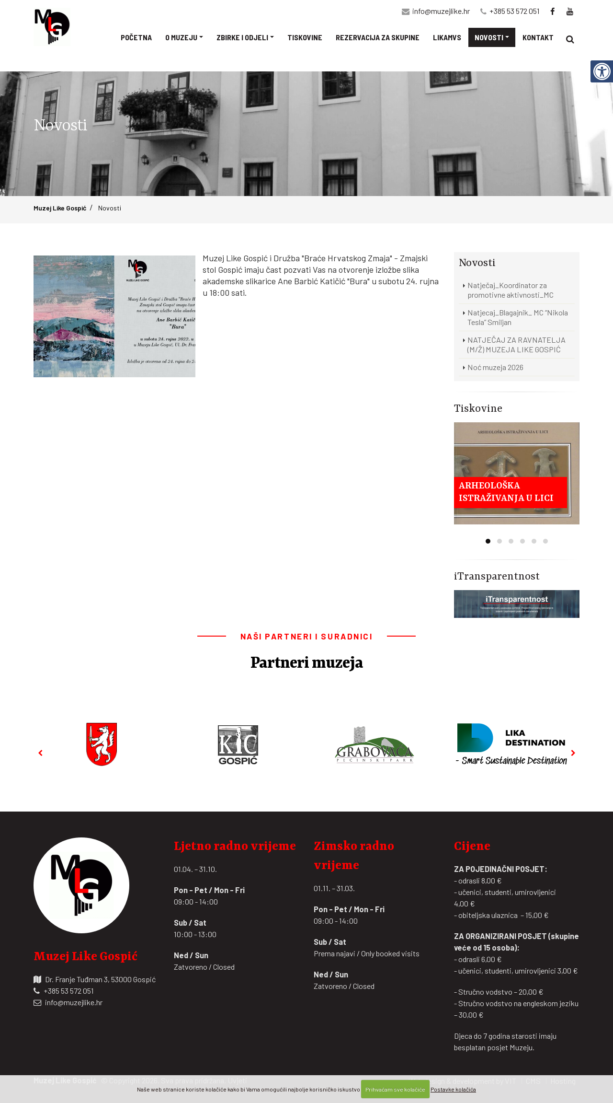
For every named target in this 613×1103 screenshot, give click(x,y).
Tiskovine (304, 38)
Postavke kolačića (453, 1089)
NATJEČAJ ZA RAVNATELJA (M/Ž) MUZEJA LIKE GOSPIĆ (516, 344)
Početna (136, 38)
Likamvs (447, 38)
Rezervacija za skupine (378, 38)
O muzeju (181, 38)
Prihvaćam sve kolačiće (395, 1089)
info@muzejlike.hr (441, 11)
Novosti (489, 38)
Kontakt (538, 38)
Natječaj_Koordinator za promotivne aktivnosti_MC (510, 289)
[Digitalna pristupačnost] (601, 59)
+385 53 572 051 (514, 11)
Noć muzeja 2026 (495, 367)
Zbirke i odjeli (242, 38)
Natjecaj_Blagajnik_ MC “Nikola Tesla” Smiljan (517, 317)
